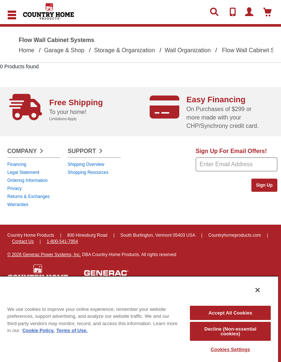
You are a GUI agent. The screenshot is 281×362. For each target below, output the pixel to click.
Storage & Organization (124, 50)
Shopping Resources (88, 172)
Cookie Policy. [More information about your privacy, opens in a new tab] (38, 330)
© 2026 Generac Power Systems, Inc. (44, 254)
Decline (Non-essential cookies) (230, 331)
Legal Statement (23, 172)
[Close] (258, 290)
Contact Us (23, 241)
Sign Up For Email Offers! (231, 151)
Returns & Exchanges (28, 196)
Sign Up (264, 185)
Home (26, 50)
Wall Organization (188, 50)
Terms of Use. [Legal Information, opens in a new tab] (71, 330)
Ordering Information (27, 180)
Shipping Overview (86, 164)
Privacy (14, 188)
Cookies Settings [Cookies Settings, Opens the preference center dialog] (230, 349)
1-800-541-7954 (62, 241)
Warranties (18, 204)
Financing (16, 164)
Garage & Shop (64, 50)
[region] (139, 319)
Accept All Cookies (230, 313)
